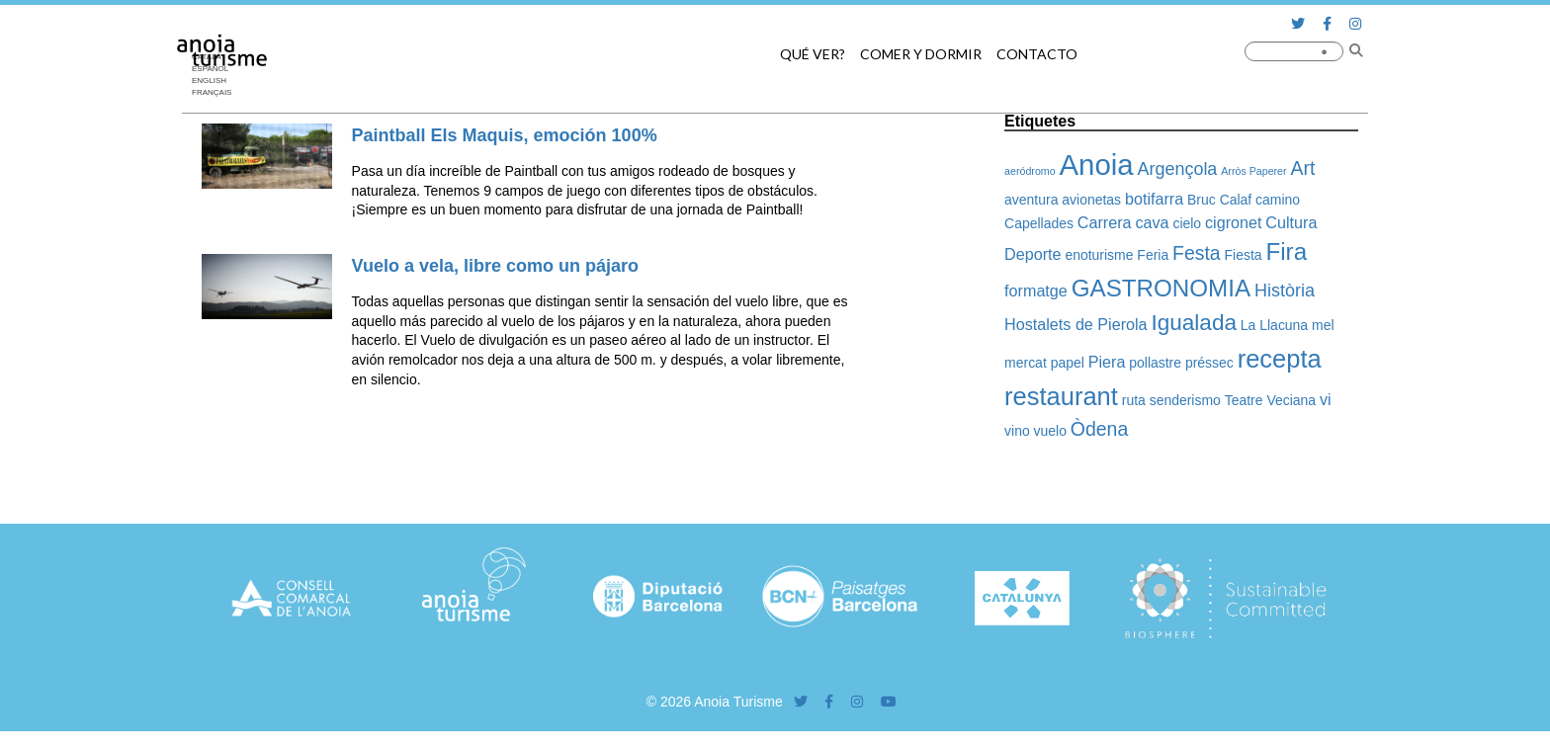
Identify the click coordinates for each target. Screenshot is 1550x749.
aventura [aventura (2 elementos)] (1031, 200)
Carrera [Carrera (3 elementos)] (1104, 222)
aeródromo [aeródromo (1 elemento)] (1030, 171)
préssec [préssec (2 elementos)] (1209, 363)
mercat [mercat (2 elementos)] (1025, 363)
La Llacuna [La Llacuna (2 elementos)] (1274, 325)
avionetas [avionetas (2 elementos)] (1091, 200)
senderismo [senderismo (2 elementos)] (1185, 400)
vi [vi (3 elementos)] (1326, 399)
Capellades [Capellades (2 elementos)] (1039, 223)
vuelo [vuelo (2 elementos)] (1050, 431)
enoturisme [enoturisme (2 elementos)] (1099, 255)
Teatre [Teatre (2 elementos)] (1244, 400)
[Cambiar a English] (216, 81)
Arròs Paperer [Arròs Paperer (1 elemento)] (1253, 171)
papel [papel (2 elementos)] (1067, 363)
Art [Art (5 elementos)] (1303, 168)
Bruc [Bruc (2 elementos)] (1201, 200)
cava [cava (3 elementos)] (1151, 222)
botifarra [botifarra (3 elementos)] (1154, 199)
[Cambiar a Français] (216, 93)
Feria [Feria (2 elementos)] (1152, 255)
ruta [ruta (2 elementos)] (1134, 400)
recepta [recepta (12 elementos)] (1280, 359)
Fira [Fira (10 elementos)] (1286, 251)
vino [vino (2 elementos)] (1017, 431)
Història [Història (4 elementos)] (1284, 290)
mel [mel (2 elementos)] (1323, 325)
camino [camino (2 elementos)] (1277, 200)
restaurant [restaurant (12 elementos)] (1061, 396)
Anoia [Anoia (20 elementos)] (1097, 164)
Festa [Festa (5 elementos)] (1196, 253)
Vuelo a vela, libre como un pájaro (495, 266)
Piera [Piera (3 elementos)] (1107, 362)
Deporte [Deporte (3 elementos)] (1032, 254)
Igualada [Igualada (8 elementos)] (1194, 322)
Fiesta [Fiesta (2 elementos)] (1243, 255)
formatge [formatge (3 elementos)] (1036, 290)
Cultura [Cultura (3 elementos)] (1291, 222)
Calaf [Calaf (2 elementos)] (1236, 200)
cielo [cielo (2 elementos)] (1186, 223)
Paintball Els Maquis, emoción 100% (504, 135)
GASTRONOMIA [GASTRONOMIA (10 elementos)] (1161, 288)
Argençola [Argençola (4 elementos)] (1177, 169)
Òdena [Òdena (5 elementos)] (1099, 429)
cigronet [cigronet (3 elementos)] (1233, 222)
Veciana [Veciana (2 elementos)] (1291, 400)
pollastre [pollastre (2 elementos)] (1155, 363)
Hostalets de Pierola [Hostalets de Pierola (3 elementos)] (1075, 324)
